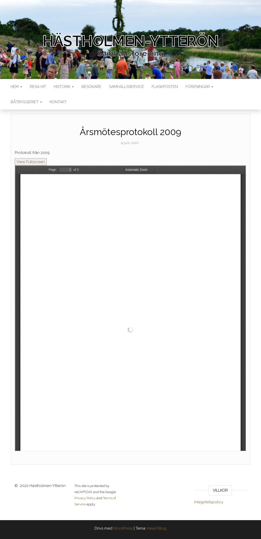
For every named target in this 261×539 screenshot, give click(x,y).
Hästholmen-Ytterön (130, 41)
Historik (64, 86)
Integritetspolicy (208, 502)
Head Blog (156, 528)
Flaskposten (165, 86)
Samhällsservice (126, 86)
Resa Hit (38, 86)
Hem (16, 86)
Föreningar (199, 86)
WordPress (123, 528)
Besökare (91, 86)
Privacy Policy (85, 498)
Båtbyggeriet (26, 102)
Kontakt (58, 102)
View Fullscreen (31, 162)
